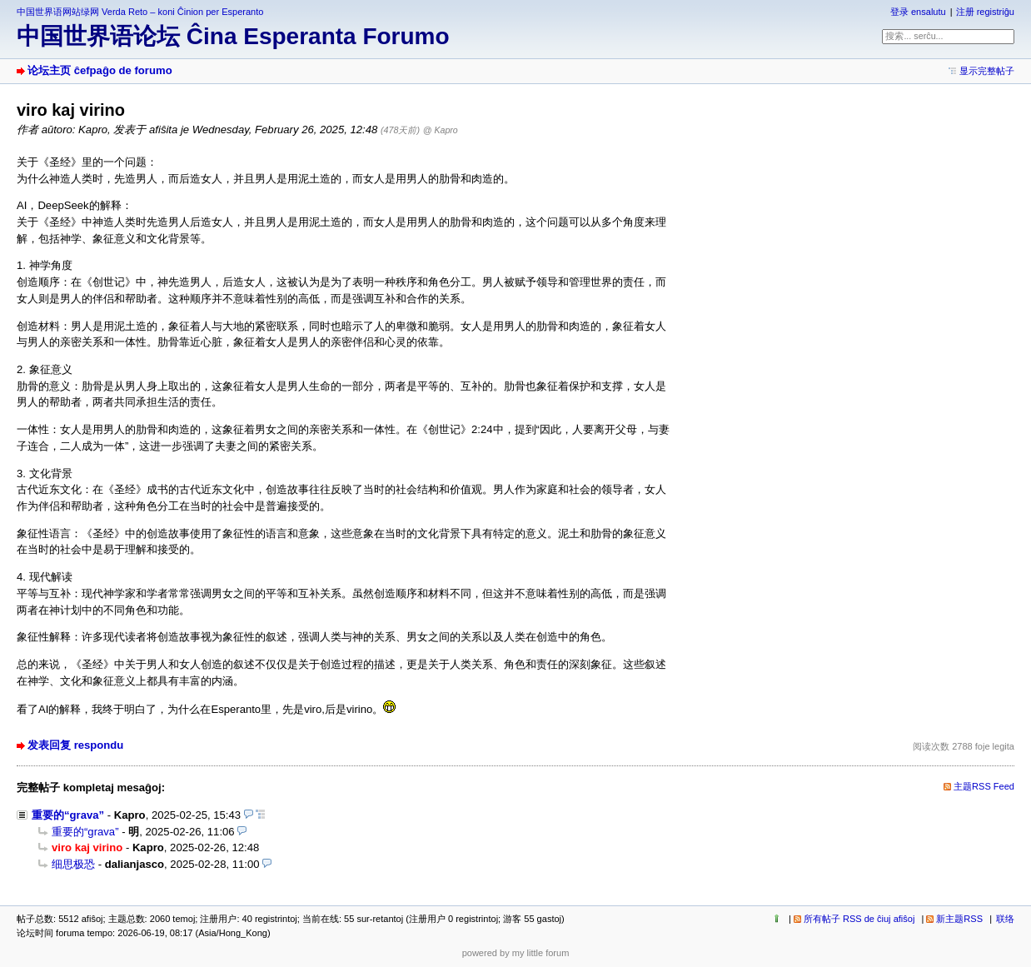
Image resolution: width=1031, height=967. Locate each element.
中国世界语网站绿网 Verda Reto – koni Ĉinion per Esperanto (140, 12)
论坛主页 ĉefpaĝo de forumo (99, 70)
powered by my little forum (516, 953)
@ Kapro (440, 130)
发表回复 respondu (75, 745)
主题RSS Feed (984, 786)
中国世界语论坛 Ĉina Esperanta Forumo (233, 36)
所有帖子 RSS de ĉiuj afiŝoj (859, 919)
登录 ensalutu (918, 12)
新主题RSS (959, 919)
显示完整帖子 (986, 71)
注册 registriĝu (985, 12)
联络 (1005, 919)
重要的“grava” (68, 815)
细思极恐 (73, 864)
